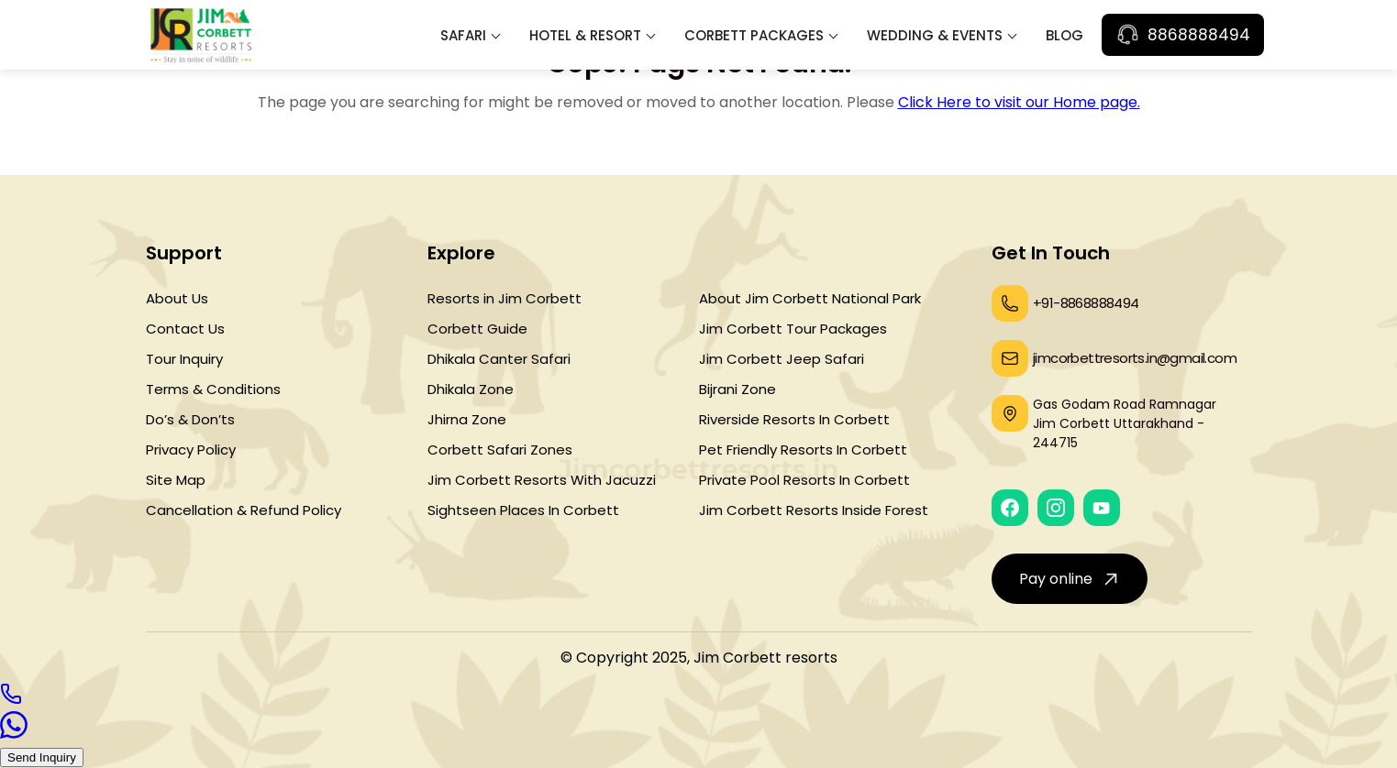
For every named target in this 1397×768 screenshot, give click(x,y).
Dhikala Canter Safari (499, 358)
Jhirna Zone (466, 419)
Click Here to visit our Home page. (1019, 102)
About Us (177, 298)
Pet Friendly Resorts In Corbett (803, 449)
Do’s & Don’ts (190, 419)
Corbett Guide (477, 328)
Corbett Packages (754, 35)
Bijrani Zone (737, 389)
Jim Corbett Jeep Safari (781, 358)
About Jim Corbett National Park (810, 298)
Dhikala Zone (470, 389)
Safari (463, 35)
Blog (1064, 35)
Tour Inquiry (184, 358)
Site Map (175, 479)
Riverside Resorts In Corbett (794, 419)
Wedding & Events (935, 35)
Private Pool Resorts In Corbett (804, 479)
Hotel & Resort (585, 35)
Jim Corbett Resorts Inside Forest (813, 510)
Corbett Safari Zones (499, 449)
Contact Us (185, 328)
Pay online (1071, 578)
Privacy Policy (191, 449)
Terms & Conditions (213, 389)
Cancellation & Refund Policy (243, 510)
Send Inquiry (41, 757)
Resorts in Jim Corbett (504, 298)
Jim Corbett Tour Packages (793, 328)
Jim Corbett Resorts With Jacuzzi (541, 479)
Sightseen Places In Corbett (523, 510)
